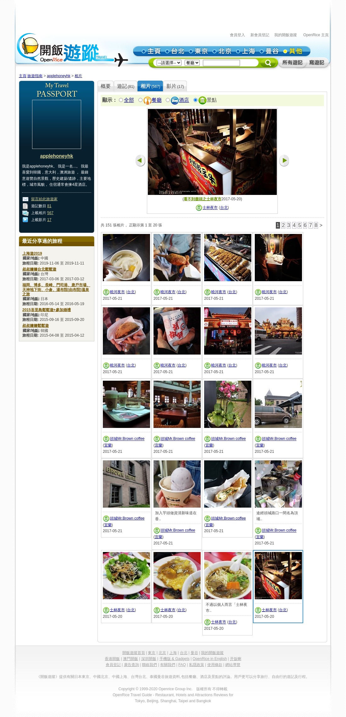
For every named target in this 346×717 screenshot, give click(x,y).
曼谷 (194, 653)
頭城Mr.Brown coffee (127, 439)
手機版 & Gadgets (174, 659)
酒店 (184, 100)
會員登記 (113, 665)
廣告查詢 (131, 665)
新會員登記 (259, 35)
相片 (78, 76)
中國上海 (119, 676)
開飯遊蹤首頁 (133, 653)
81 (49, 206)
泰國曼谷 (157, 676)
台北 (224, 208)
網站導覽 (232, 665)
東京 (151, 653)
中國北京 (100, 676)
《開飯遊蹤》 (47, 676)
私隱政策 (196, 665)
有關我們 (167, 665)
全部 (129, 100)
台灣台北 (138, 676)
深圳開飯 (148, 659)
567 (50, 213)
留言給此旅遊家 (44, 199)
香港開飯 (112, 659)
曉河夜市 (117, 292)
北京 (162, 653)
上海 (173, 653)
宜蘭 (108, 445)
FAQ (182, 665)
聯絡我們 (149, 665)
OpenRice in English (210, 659)
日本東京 (81, 676)
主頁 (22, 76)
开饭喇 (235, 659)
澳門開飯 (130, 659)
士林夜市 (210, 208)
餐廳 (157, 100)
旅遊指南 (34, 76)
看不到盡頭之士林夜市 (202, 199)
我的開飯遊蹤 (285, 35)
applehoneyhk (58, 76)
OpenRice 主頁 (316, 35)
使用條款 (214, 665)
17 (49, 220)
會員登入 (237, 35)
